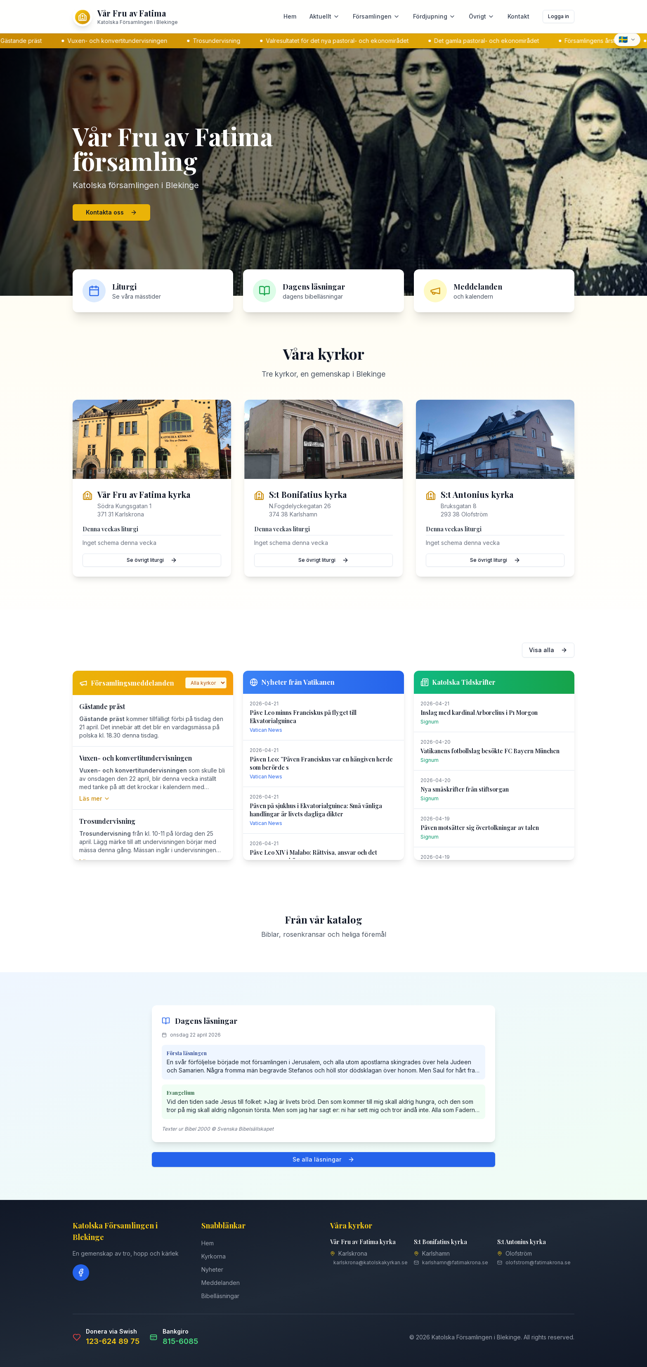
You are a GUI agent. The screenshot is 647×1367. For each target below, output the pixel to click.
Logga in (558, 16)
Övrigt (481, 16)
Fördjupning (434, 16)
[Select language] (627, 39)
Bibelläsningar (220, 1295)
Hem (289, 16)
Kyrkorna (213, 1256)
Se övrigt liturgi (152, 560)
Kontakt (518, 16)
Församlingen (376, 16)
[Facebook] (81, 1272)
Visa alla (548, 649)
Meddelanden (220, 1282)
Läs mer (94, 798)
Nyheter (212, 1269)
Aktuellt (324, 16)
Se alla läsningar (323, 1159)
